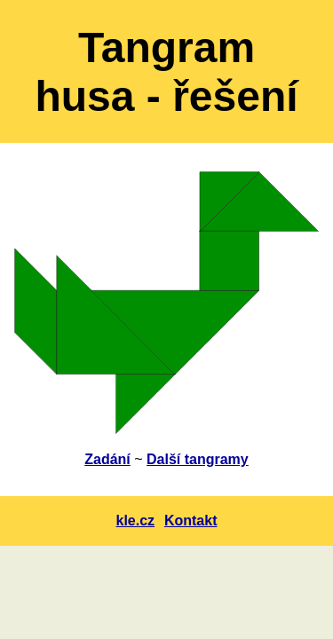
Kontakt (191, 520)
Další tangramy (198, 459)
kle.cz (135, 520)
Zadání (107, 459)
